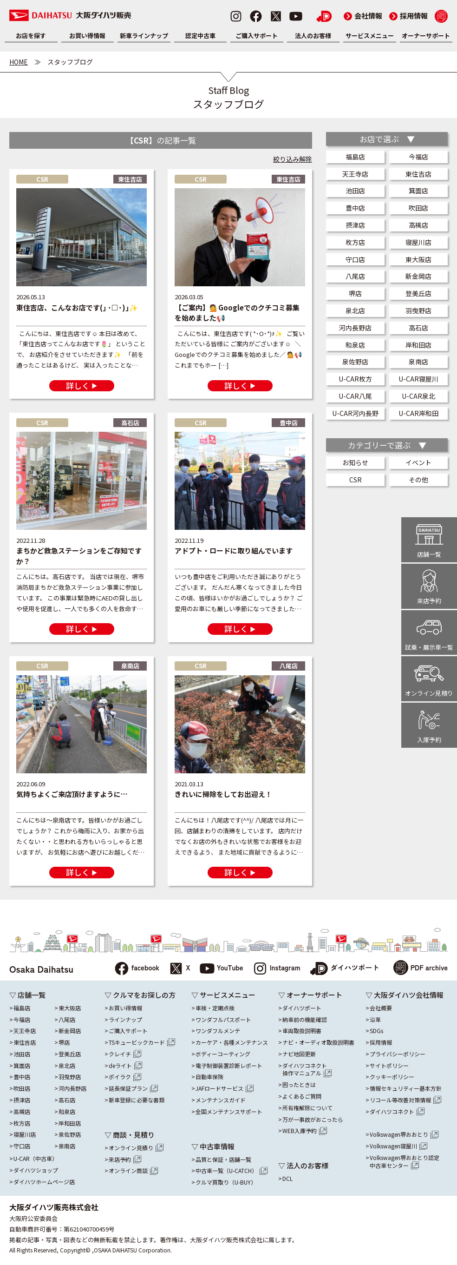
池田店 (355, 190)
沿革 (375, 1019)
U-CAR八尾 (355, 396)
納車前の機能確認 (304, 1019)
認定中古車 (200, 35)
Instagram (276, 969)
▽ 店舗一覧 (27, 995)
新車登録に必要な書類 (136, 1100)
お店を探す (31, 35)
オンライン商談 (133, 1170)
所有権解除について (307, 1108)
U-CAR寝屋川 (418, 378)
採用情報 (408, 15)
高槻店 (418, 225)
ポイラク (125, 1077)
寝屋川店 (418, 242)
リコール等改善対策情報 (405, 1100)
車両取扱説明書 (301, 1030)
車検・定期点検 (215, 1008)
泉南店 (418, 361)
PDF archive (420, 968)
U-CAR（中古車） (35, 1158)
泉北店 (355, 310)
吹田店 (418, 207)
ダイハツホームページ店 (44, 1182)
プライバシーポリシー (397, 1054)
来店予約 (125, 1159)
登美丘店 (418, 293)
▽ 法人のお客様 (303, 1165)
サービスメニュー (370, 35)
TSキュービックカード (142, 1042)
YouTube (221, 969)
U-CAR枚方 (355, 378)
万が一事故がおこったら (312, 1119)
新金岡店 (418, 276)
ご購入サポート (256, 35)
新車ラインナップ (144, 35)
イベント (418, 462)
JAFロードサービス (225, 1088)
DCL (287, 1178)
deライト (125, 1065)
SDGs (376, 1030)
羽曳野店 (418, 310)
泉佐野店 (355, 361)
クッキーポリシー (392, 1077)
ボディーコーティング (223, 1054)
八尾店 (355, 276)
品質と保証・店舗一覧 (223, 1159)
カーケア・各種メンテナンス (232, 1042)
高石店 (418, 327)
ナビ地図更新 (299, 1054)
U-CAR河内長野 (355, 413)
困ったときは (299, 1084)
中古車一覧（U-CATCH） (232, 1170)
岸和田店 (418, 344)
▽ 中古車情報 (213, 1146)
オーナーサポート (426, 35)
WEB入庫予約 (304, 1130)
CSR (355, 479)
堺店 (355, 293)
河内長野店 (355, 327)
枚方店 (355, 242)
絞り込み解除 (292, 159)
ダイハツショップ (35, 1170)
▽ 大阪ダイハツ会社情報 (405, 995)
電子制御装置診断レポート (229, 1065)
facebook (136, 969)
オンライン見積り (136, 1148)
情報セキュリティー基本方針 (406, 1088)
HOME (18, 61)
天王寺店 (355, 173)
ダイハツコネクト (307, 1070)
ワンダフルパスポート (223, 1019)
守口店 (355, 259)
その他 (418, 479)
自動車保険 (209, 1077)
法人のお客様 (313, 35)
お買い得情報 (87, 35)
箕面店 (418, 190)
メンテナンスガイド (221, 1100)
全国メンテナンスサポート (229, 1111)
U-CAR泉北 (418, 396)
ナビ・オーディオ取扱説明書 (318, 1042)
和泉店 (355, 344)
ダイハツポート (344, 968)
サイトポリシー (389, 1065)
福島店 (355, 156)
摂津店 (355, 225)
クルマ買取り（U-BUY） (226, 1182)
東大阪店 (418, 259)
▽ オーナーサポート (310, 995)
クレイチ (125, 1054)
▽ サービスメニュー (223, 995)
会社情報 (363, 15)
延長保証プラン (133, 1088)
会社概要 (381, 1008)
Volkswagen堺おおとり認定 (404, 1162)
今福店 (418, 156)
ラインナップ (125, 1019)
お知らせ (355, 462)
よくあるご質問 (301, 1096)
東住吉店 (418, 173)
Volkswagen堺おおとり (404, 1134)
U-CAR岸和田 (418, 413)
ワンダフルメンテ (218, 1030)
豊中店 (355, 207)
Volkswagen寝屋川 (398, 1146)
